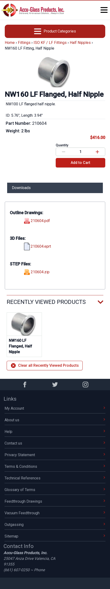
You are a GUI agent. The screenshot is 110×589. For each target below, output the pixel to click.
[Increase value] (97, 152)
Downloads (21, 188)
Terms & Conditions (55, 466)
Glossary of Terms (55, 489)
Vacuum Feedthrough (55, 513)
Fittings (24, 42)
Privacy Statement (55, 455)
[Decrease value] (63, 152)
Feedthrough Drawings (55, 501)
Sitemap (55, 536)
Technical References (55, 478)
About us (55, 420)
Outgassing (55, 524)
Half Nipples (80, 42)
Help (55, 431)
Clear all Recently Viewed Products (44, 365)
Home (10, 42)
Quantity (62, 145)
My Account (55, 408)
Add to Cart (80, 162)
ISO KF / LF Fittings (50, 42)
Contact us (55, 443)
